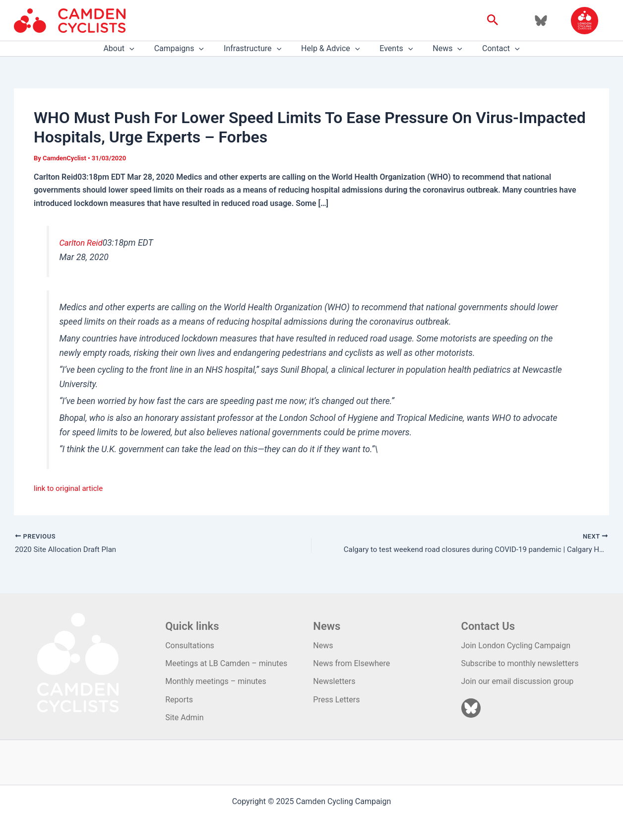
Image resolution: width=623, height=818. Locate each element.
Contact (489, 48)
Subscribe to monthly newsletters (520, 663)
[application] (141, 48)
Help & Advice (330, 48)
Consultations (189, 645)
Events (392, 48)
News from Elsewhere (351, 663)
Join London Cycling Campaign (516, 645)
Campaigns (187, 48)
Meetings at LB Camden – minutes (226, 663)
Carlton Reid (82, 243)
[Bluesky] (541, 20)
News (439, 48)
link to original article (70, 488)
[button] (493, 20)
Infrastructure (256, 48)
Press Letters (336, 699)
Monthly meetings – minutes (215, 681)
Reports (179, 699)
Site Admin (184, 717)
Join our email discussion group (517, 681)
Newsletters (334, 681)
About (130, 48)
